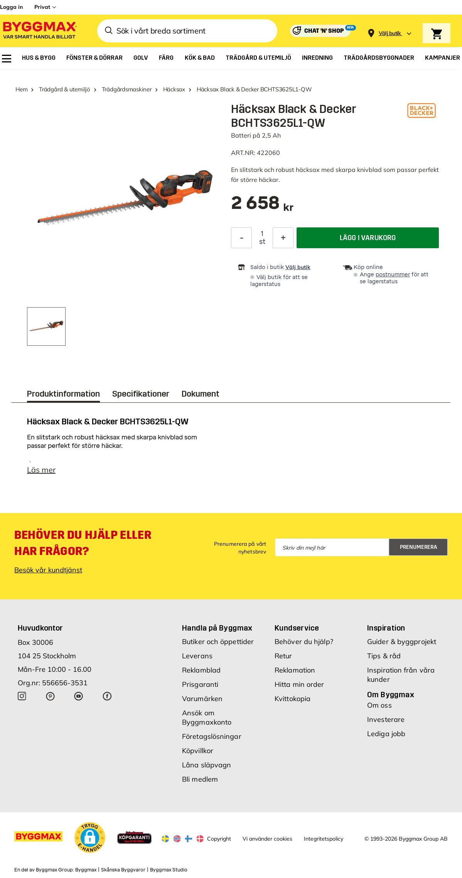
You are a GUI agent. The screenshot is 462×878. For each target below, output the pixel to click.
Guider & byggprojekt (401, 641)
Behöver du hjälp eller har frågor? (82, 543)
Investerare (386, 719)
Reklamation (295, 670)
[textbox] (262, 206)
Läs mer (41, 469)
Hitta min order (299, 684)
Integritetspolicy (323, 838)
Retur (283, 655)
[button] (89, 837)
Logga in (11, 6)
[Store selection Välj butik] (390, 33)
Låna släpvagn (206, 764)
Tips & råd (384, 655)
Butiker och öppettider (218, 641)
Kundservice (297, 627)
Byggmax (85, 870)
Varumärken (202, 698)
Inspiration (386, 627)
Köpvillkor (197, 750)
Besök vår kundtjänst (48, 569)
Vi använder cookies (267, 838)
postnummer (393, 274)
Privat (42, 6)
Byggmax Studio (168, 870)
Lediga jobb (386, 733)
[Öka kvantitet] (283, 237)
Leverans (197, 655)
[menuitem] (6, 58)
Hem (21, 89)
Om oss (379, 705)
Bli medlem (200, 779)
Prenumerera (418, 547)
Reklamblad (201, 670)
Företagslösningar (211, 736)
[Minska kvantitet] (241, 237)
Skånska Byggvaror (123, 870)
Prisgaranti (200, 684)
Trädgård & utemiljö (64, 89)
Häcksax (174, 89)
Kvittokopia (292, 698)
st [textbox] (262, 241)
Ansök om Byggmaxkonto (206, 717)
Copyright (219, 838)
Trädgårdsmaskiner (127, 89)
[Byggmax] (39, 31)
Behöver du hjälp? (304, 641)
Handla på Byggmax (217, 627)
